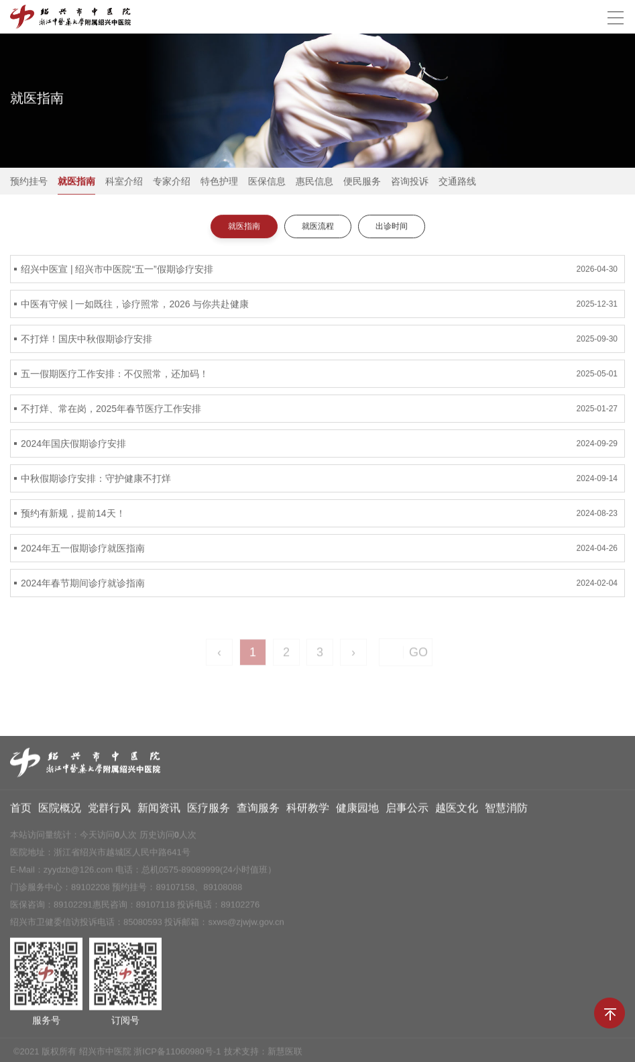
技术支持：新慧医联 (263, 1055)
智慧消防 (506, 811)
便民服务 (362, 181)
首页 (21, 811)
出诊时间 (392, 226)
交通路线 (457, 181)
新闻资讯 (158, 811)
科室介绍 (124, 181)
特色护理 (219, 181)
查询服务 (258, 811)
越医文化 (456, 811)
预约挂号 (29, 181)
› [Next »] (353, 657)
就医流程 (318, 226)
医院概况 (59, 811)
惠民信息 (314, 181)
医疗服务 (208, 811)
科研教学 (307, 811)
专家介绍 (171, 181)
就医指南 (76, 181)
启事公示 (407, 811)
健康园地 (357, 811)
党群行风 (109, 811)
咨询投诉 (409, 181)
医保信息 (267, 181)
